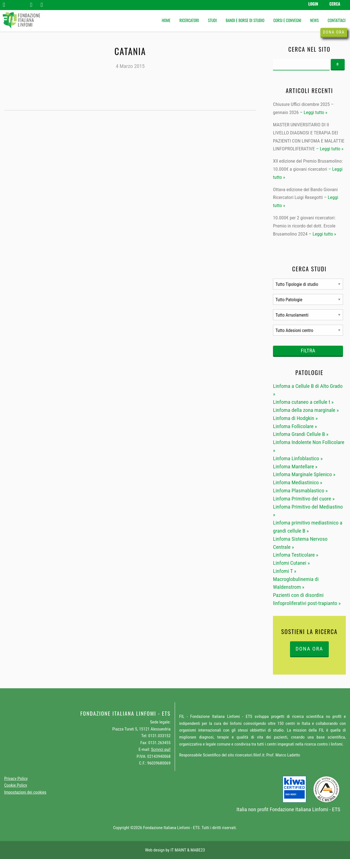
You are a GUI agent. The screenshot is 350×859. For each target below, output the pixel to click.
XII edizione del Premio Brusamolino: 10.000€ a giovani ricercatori (308, 165)
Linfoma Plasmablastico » (300, 490)
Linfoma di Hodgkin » (295, 418)
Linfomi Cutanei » (291, 563)
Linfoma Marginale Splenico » (304, 474)
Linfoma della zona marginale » (306, 410)
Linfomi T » (284, 571)
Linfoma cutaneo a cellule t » (303, 402)
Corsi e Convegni (287, 20)
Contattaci (337, 20)
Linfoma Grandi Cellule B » (301, 434)
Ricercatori (189, 20)
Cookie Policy (15, 785)
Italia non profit (252, 809)
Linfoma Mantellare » (295, 466)
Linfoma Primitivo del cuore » (304, 498)
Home (166, 20)
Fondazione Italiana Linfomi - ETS (305, 809)
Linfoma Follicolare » (295, 426)
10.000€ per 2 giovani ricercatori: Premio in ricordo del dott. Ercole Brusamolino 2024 (304, 226)
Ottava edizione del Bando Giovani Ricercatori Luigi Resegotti (305, 193)
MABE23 (197, 850)
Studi (212, 20)
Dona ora (334, 32)
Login (313, 4)
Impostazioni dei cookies (25, 792)
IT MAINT (178, 850)
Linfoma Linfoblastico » (298, 458)
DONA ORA (309, 649)
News (314, 20)
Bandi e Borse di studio (245, 20)
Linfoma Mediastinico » (297, 482)
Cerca (334, 4)
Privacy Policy (16, 778)
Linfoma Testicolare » (295, 555)
